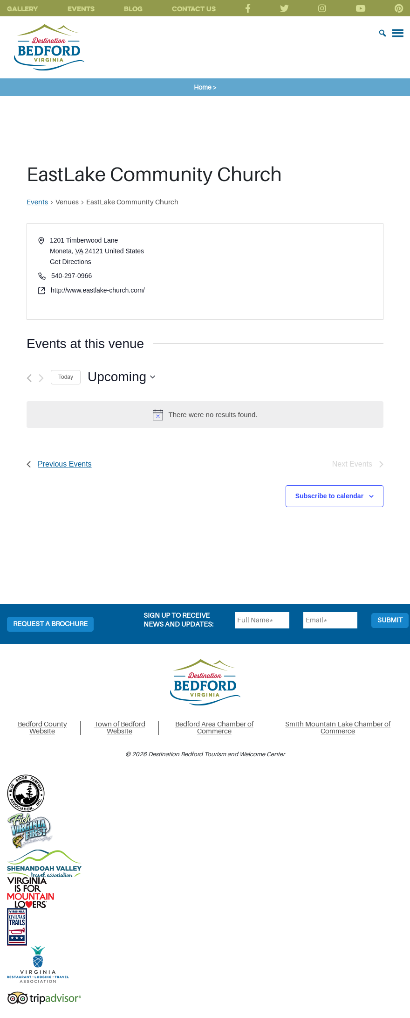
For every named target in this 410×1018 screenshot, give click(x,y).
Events (81, 8)
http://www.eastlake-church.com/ (98, 290)
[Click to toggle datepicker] (121, 377)
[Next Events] (41, 378)
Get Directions (70, 261)
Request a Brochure (50, 624)
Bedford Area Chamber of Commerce (214, 727)
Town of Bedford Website (119, 727)
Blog (133, 8)
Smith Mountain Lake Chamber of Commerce (337, 727)
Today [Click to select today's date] (65, 377)
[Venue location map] (293, 271)
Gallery (22, 8)
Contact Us (194, 8)
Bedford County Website (42, 727)
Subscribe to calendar (329, 496)
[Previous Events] (29, 378)
